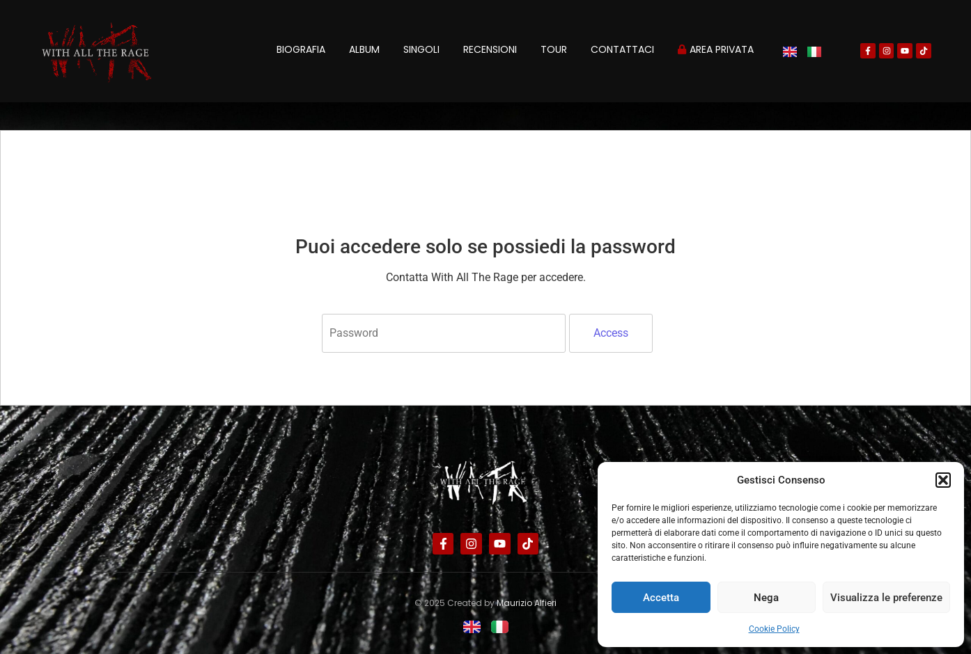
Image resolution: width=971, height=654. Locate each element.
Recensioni (490, 49)
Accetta (661, 597)
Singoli (421, 49)
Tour (554, 49)
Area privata (716, 49)
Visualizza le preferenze (886, 597)
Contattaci (622, 49)
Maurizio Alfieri (527, 603)
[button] (943, 480)
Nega (766, 597)
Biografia (301, 49)
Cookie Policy (774, 629)
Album (364, 49)
